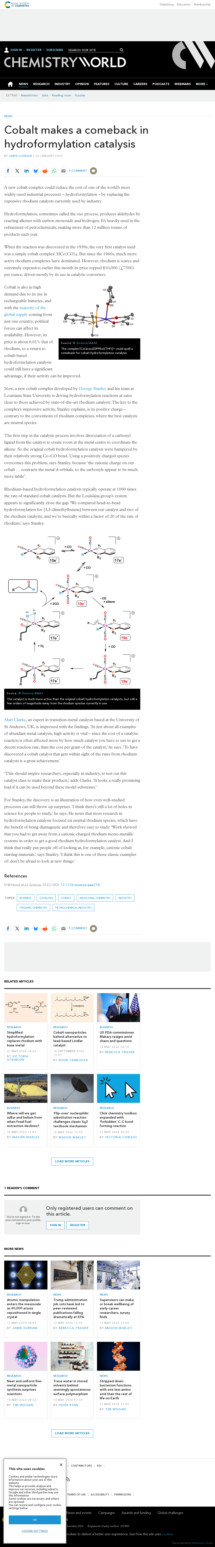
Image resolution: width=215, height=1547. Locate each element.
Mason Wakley (26, 1137)
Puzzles (80, 95)
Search (121, 50)
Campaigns (106, 1513)
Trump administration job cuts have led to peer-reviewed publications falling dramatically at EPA (70, 1308)
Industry (125, 898)
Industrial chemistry (95, 898)
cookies (167, 1534)
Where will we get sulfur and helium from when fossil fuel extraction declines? (24, 1119)
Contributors (81, 1465)
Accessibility (100, 1494)
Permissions (122, 1494)
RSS (99, 1465)
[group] (200, 84)
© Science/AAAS (85, 342)
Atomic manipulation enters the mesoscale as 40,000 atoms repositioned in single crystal (24, 1308)
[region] (34, 1501)
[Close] (61, 1464)
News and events (79, 1513)
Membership (202, 4)
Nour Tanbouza (73, 1060)
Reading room (61, 95)
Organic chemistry (33, 907)
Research (14, 1027)
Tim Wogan (22, 1405)
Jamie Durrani (20, 155)
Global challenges (170, 1513)
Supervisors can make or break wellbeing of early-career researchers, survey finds (117, 1308)
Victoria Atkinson (18, 1058)
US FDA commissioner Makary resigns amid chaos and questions (117, 1036)
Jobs (45, 95)
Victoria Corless (121, 1137)
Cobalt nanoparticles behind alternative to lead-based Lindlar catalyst (70, 1038)
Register (34, 50)
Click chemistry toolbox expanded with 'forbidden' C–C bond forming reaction (118, 1119)
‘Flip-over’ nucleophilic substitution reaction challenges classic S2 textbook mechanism (71, 1119)
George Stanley (92, 388)
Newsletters (29, 95)
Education (184, 4)
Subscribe (54, 50)
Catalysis (46, 898)
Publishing (166, 4)
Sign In (16, 50)
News (8, 116)
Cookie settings (35, 1530)
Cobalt (66, 898)
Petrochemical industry (73, 907)
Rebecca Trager (120, 1052)
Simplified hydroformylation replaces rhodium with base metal (24, 1038)
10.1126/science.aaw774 (80, 885)
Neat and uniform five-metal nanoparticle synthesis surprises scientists (24, 1387)
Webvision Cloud (202, 1542)
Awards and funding (136, 1513)
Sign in (55, 1225)
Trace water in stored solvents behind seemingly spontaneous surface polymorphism (71, 1387)
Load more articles (72, 1161)
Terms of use (76, 1494)
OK (35, 1519)
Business (25, 898)
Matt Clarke (15, 719)
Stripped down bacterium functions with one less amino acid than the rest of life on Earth (116, 1389)
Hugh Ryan (68, 1405)
